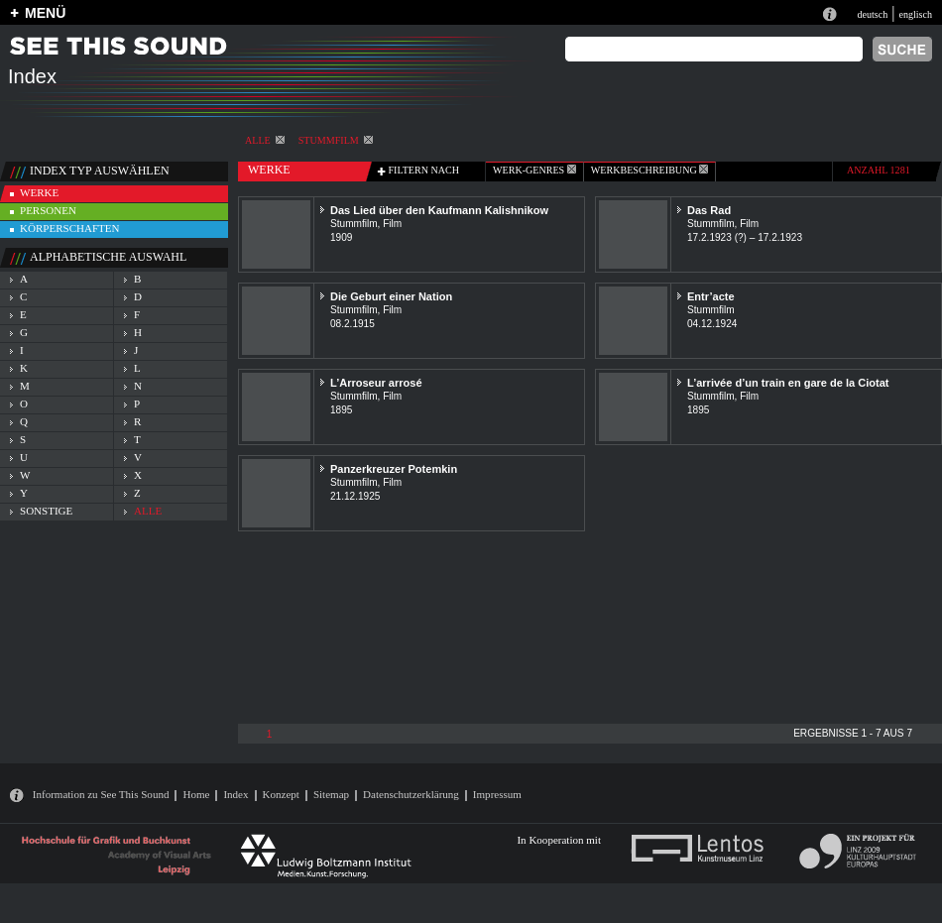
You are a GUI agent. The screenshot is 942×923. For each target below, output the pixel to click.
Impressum (497, 794)
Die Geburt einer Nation (391, 296)
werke (39, 192)
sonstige (46, 511)
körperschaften (70, 228)
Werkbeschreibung (649, 170)
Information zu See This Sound (101, 794)
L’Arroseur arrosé (376, 383)
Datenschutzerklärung (411, 794)
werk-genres (534, 170)
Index (235, 794)
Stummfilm (335, 140)
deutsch (872, 14)
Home (195, 794)
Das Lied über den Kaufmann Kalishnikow (439, 210)
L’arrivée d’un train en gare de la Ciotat (788, 383)
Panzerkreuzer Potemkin (393, 469)
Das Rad (709, 210)
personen (48, 210)
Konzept (281, 794)
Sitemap (331, 794)
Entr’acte (711, 296)
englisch (915, 14)
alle (265, 140)
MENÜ (45, 13)
